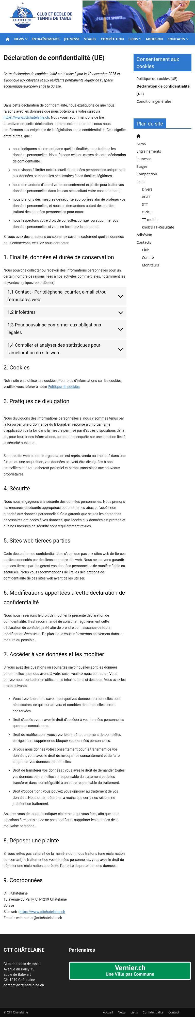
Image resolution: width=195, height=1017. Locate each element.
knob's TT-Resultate (158, 227)
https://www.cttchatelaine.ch (26, 117)
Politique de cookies (63, 387)
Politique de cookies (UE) (157, 78)
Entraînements (46, 39)
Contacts (178, 39)
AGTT (146, 196)
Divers (147, 189)
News (21, 39)
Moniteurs (150, 265)
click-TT (148, 212)
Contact (173, 1012)
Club (146, 249)
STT (145, 204)
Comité (148, 257)
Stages (90, 39)
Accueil (108, 1012)
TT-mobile (150, 219)
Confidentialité (153, 1012)
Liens (135, 39)
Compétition (112, 39)
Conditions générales (154, 101)
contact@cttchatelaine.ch (24, 985)
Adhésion (154, 39)
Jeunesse (71, 39)
